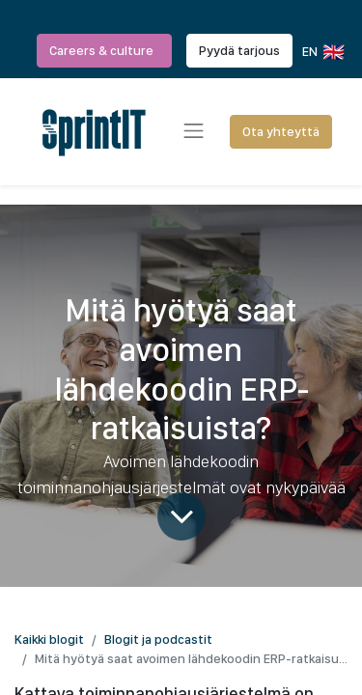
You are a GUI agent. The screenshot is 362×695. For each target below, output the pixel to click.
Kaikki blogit (49, 639)
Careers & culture (104, 50)
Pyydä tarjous (239, 50)
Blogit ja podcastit (158, 639)
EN (322, 52)
